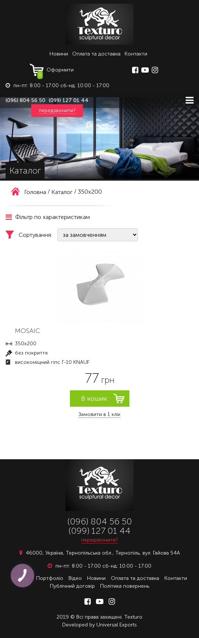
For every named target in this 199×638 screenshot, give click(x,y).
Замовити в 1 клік (99, 414)
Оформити (55, 71)
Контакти (136, 54)
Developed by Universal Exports (99, 625)
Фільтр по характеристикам (48, 216)
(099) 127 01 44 (69, 100)
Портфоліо (49, 578)
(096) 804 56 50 (25, 100)
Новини (58, 54)
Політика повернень (124, 586)
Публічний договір (72, 586)
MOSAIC (27, 331)
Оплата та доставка (96, 54)
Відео (75, 578)
